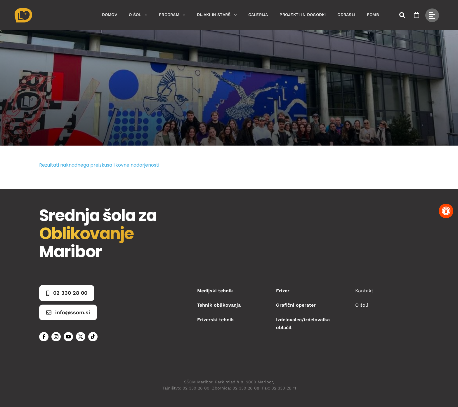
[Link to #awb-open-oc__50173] (402, 15)
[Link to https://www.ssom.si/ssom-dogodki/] (416, 15)
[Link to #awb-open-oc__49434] (432, 15)
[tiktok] (93, 336)
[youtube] (68, 336)
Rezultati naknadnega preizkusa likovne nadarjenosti (99, 165)
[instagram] (56, 336)
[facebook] (43, 336)
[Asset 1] (23, 10)
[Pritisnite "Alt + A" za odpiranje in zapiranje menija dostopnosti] (446, 211)
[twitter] (80, 336)
